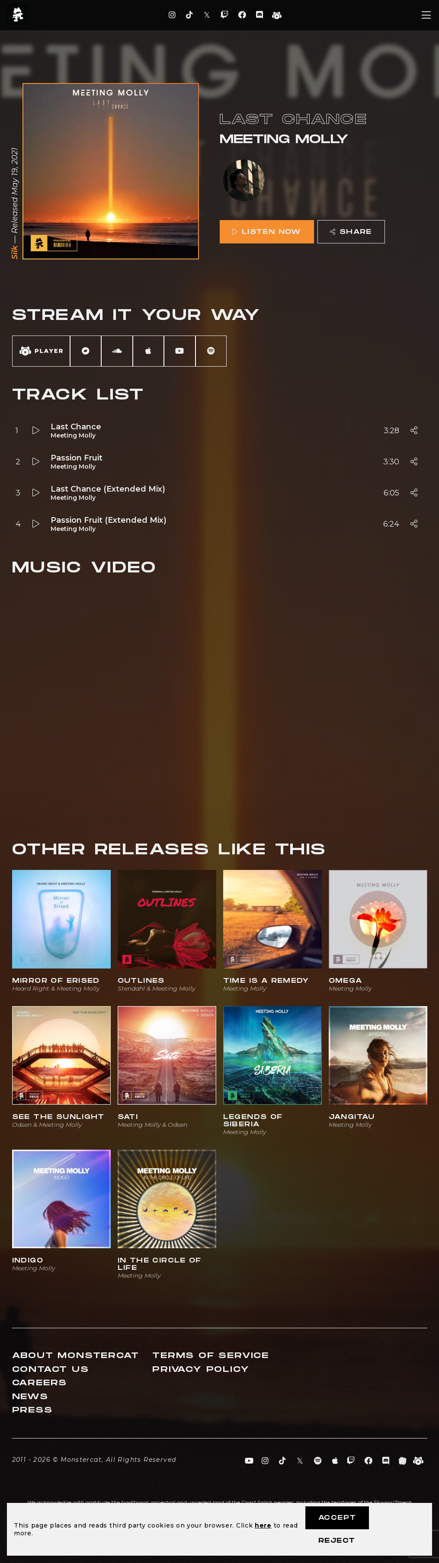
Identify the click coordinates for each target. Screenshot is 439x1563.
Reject (336, 1540)
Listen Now (266, 232)
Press (32, 1410)
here (263, 1525)
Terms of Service (210, 1355)
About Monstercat (75, 1355)
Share (351, 232)
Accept (337, 1517)
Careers (39, 1382)
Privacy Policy (200, 1369)
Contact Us (50, 1369)
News (30, 1396)
